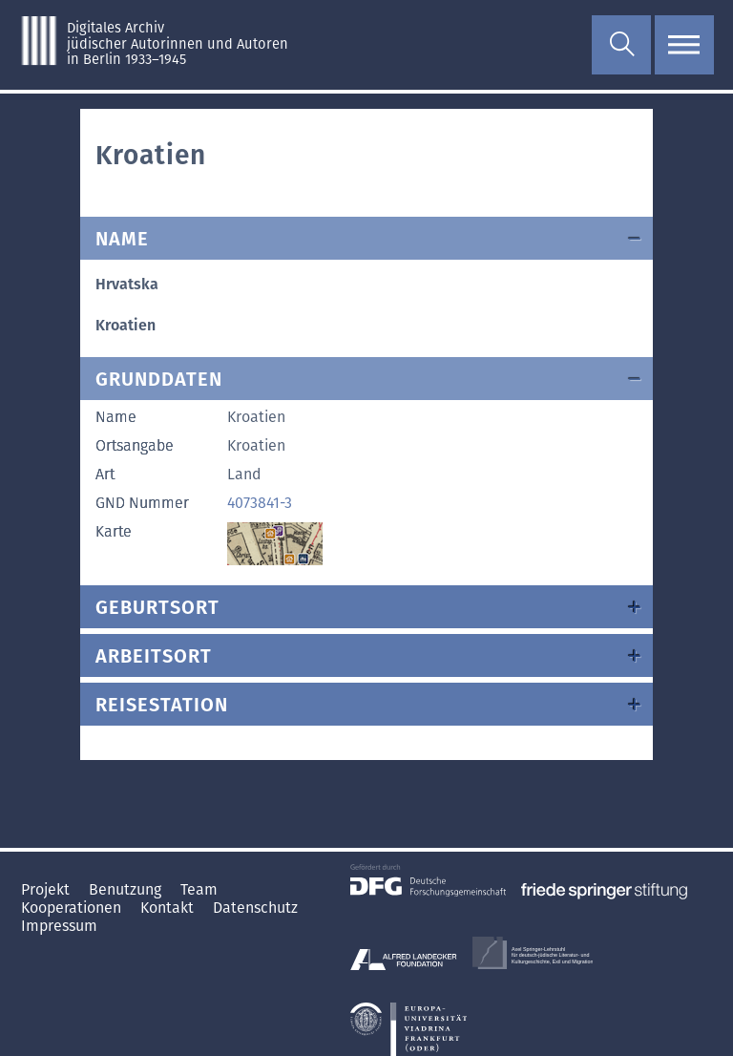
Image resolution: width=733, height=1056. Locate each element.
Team (199, 889)
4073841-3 (259, 503)
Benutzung (127, 889)
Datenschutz (255, 907)
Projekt (47, 889)
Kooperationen (73, 907)
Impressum (59, 926)
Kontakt (169, 907)
